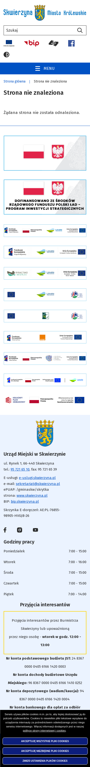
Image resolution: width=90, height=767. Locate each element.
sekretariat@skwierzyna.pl (38, 484)
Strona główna (14, 81)
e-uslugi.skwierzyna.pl (37, 478)
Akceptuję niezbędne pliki (45, 751)
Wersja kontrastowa (6, 54)
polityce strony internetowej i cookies (44, 730)
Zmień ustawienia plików (45, 761)
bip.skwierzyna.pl (25, 501)
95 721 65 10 (20, 469)
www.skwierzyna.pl (32, 495)
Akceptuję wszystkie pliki (45, 741)
